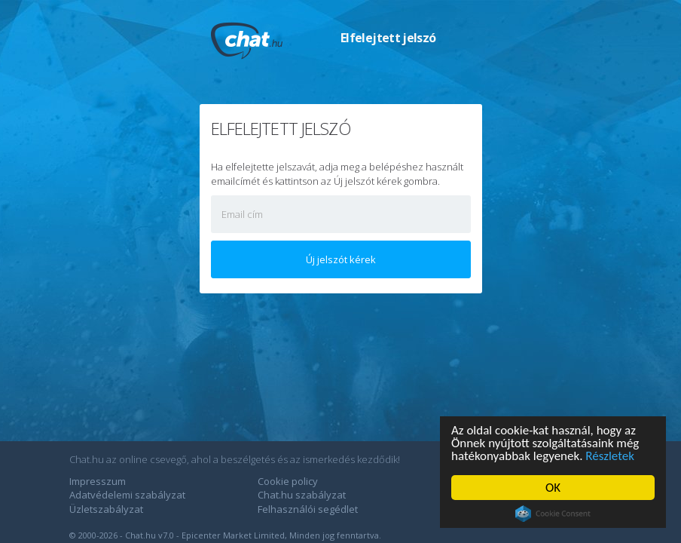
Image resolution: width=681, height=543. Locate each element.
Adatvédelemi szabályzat (127, 495)
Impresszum (97, 481)
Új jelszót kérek (341, 259)
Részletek (609, 456)
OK (552, 487)
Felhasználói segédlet (308, 509)
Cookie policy (288, 481)
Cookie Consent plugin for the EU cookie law (553, 513)
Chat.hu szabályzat (302, 495)
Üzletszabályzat (106, 509)
